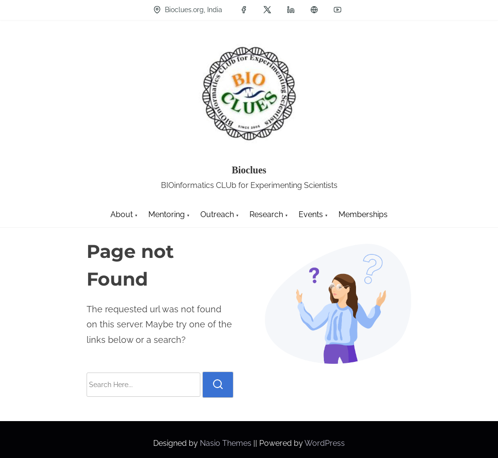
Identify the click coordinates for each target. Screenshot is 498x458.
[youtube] (337, 9)
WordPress (324, 443)
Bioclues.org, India (187, 10)
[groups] (314, 9)
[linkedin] (291, 9)
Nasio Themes (226, 443)
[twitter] (267, 9)
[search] (217, 385)
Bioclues (248, 170)
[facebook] (243, 9)
